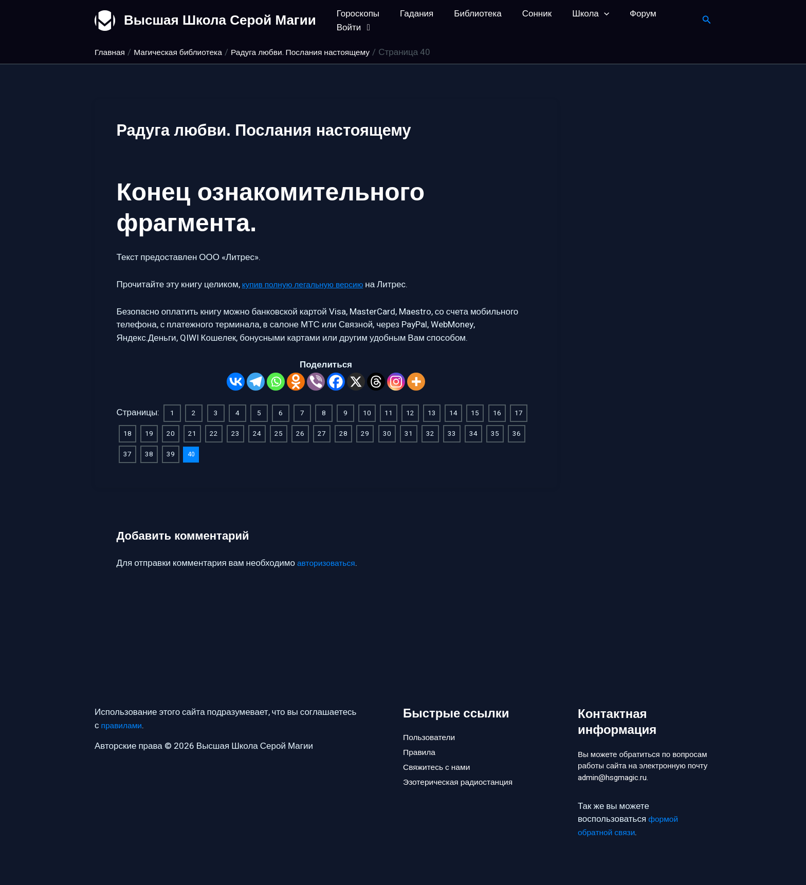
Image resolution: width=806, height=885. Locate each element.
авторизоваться (328, 561)
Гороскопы (356, 13)
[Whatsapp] (276, 382)
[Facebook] (336, 382)
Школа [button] (576, 14)
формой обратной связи (629, 826)
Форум (626, 13)
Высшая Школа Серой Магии (220, 20)
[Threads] (376, 382)
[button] (590, 14)
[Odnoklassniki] (296, 382)
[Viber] (316, 382)
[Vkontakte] (236, 382)
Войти (354, 27)
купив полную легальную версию (308, 284)
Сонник (526, 13)
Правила (420, 736)
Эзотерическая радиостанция (463, 770)
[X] (356, 382)
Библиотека (469, 13)
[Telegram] (256, 382)
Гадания (412, 13)
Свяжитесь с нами (439, 753)
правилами (123, 707)
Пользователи (431, 718)
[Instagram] (396, 382)
